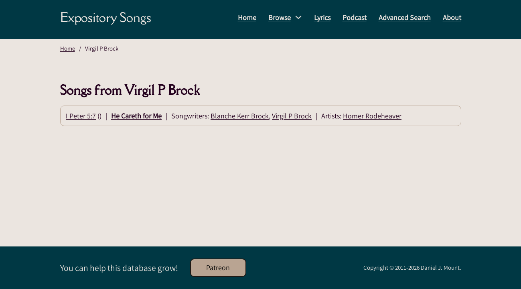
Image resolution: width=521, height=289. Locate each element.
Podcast (355, 17)
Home (247, 17)
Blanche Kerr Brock (240, 115)
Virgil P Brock (292, 115)
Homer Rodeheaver (372, 115)
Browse (279, 17)
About (452, 17)
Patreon (218, 267)
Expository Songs (105, 17)
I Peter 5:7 (81, 115)
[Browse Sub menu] (298, 17)
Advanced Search (405, 17)
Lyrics (322, 17)
